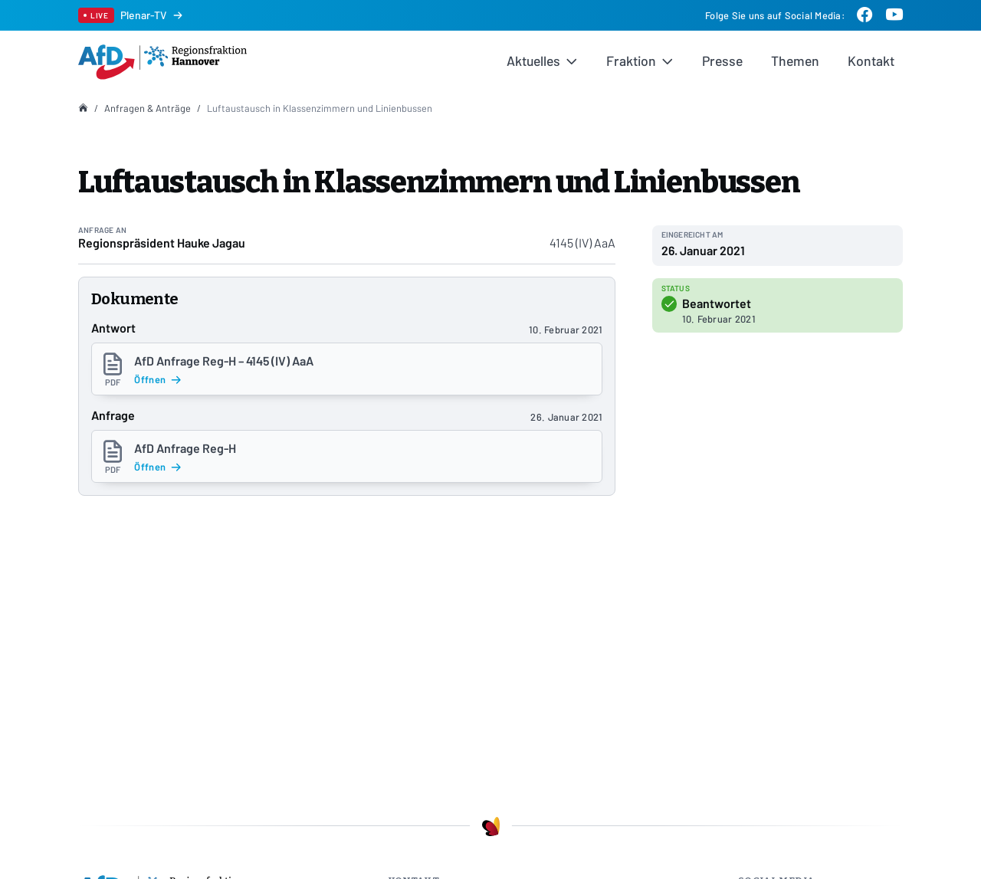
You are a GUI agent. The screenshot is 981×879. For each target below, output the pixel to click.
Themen (795, 60)
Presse (722, 60)
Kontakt (871, 60)
